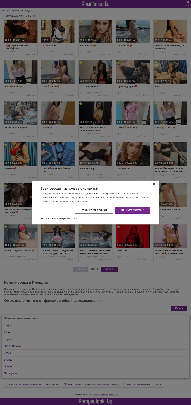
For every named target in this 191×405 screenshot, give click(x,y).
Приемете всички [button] (132, 209)
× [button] (154, 184)
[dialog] (95, 202)
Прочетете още (78, 201)
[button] (59, 218)
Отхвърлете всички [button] (94, 209)
